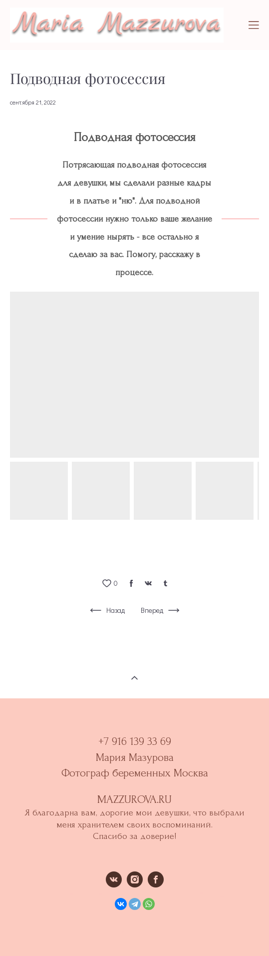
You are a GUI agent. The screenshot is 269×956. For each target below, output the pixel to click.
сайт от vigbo (134, 932)
